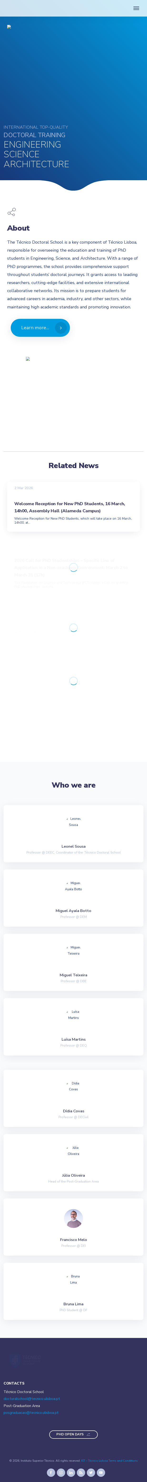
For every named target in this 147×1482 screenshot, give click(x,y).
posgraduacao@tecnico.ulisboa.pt (31, 1412)
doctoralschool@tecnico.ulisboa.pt (32, 1398)
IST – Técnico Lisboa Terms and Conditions (109, 1461)
